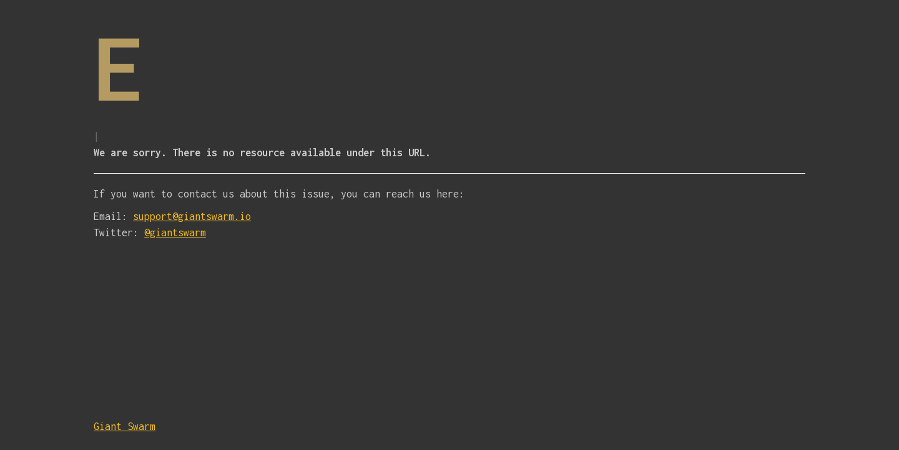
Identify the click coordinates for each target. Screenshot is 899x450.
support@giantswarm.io (192, 216)
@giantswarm (175, 232)
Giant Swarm (124, 426)
